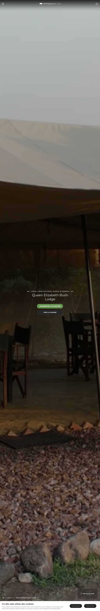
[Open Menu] (3, 4)
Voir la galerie (50, 312)
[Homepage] (3, 598)
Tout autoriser (76, 606)
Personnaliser (90, 606)
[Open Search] (97, 4)
